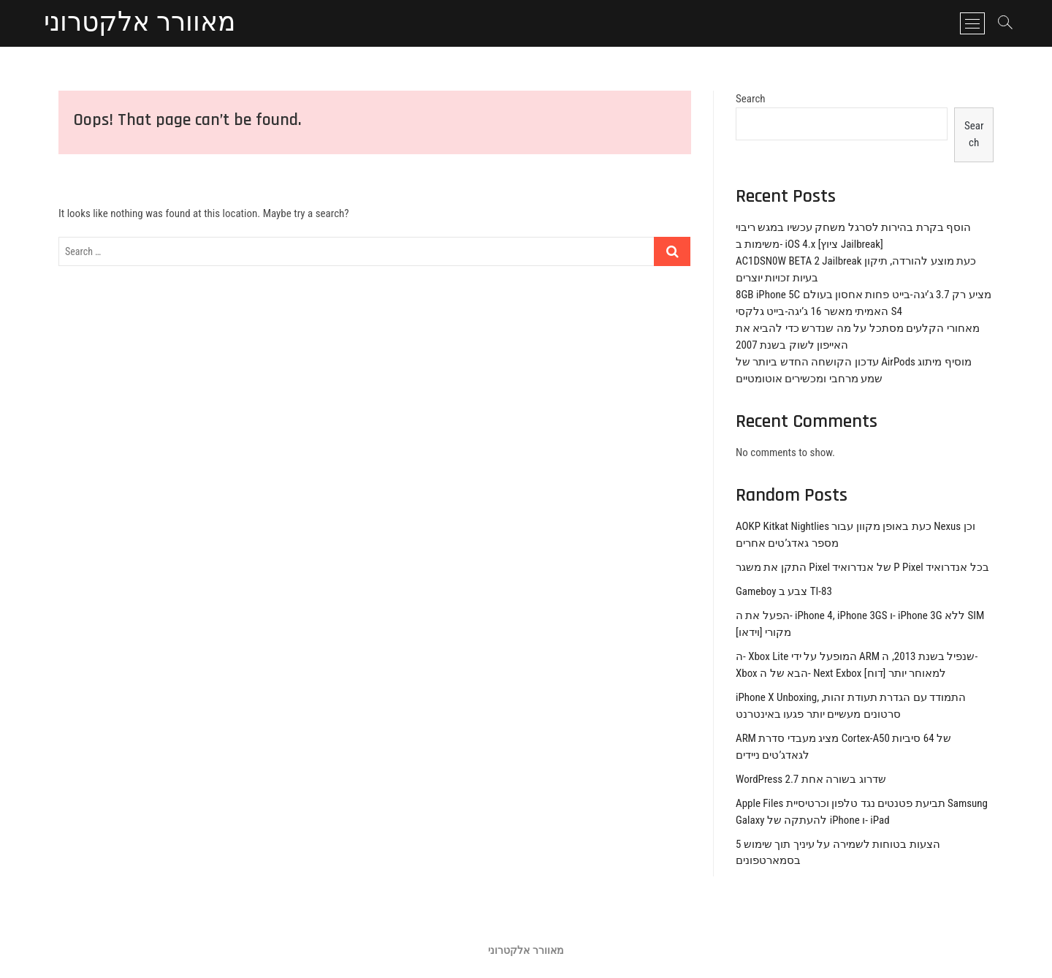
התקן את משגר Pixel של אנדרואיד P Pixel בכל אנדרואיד (862, 567)
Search (751, 98)
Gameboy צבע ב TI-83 (784, 591)
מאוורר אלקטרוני (139, 23)
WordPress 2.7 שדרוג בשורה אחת (811, 779)
